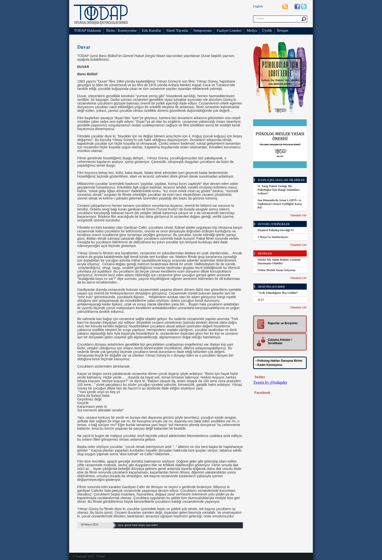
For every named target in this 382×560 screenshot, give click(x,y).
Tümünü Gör (298, 215)
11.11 (261, 299)
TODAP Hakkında (87, 30)
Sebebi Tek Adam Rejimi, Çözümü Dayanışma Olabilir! (279, 261)
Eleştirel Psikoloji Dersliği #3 (276, 230)
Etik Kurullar (151, 30)
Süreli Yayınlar (177, 30)
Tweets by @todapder (270, 382)
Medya (252, 30)
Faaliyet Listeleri (229, 30)
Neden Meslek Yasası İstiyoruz (277, 270)
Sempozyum (202, 30)
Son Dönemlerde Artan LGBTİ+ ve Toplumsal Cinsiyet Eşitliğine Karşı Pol (280, 204)
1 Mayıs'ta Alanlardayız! (273, 237)
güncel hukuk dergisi (135, 525)
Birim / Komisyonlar (121, 30)
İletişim (282, 30)
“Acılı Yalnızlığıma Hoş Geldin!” (278, 292)
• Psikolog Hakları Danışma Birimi (279, 360)
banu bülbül (152, 525)
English (258, 6)
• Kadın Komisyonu (269, 365)
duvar (121, 525)
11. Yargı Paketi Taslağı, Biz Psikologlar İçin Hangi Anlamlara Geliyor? (279, 189)
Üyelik (267, 30)
